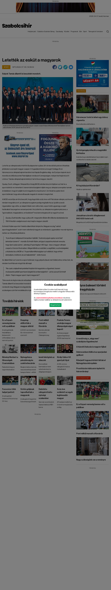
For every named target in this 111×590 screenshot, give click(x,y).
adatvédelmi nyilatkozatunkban (49, 298)
